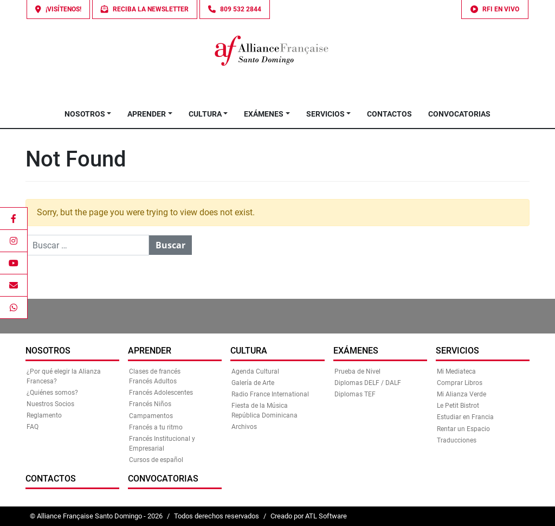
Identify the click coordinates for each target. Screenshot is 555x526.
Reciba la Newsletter (145, 9)
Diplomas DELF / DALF (367, 383)
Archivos (244, 427)
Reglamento (44, 415)
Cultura (205, 114)
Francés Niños (150, 404)
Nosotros (84, 114)
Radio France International (270, 394)
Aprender (146, 114)
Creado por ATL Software (308, 516)
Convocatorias (459, 114)
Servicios (325, 114)
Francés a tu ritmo (156, 427)
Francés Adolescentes (161, 392)
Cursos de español (156, 460)
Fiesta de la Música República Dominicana (264, 410)
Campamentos (151, 416)
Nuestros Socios (50, 404)
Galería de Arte (252, 383)
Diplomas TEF (355, 394)
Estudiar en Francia (465, 417)
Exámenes (263, 114)
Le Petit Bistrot (458, 405)
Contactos (389, 114)
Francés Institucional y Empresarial (162, 443)
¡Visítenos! (58, 9)
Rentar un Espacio (463, 429)
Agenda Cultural (255, 371)
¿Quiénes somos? (52, 392)
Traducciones (456, 440)
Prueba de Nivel (357, 371)
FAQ (32, 427)
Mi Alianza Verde (461, 394)
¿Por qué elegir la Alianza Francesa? (64, 376)
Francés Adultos (153, 381)
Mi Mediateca (456, 371)
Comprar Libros (459, 383)
